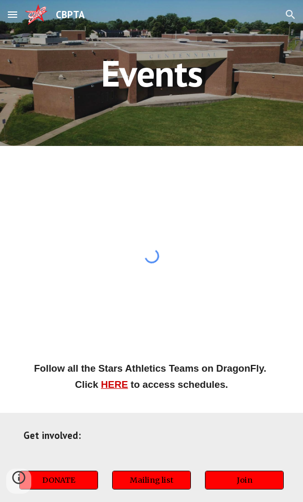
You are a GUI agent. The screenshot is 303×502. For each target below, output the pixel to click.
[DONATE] (59, 480)
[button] (12, 14)
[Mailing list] (151, 480)
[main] (151, 73)
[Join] (244, 480)
